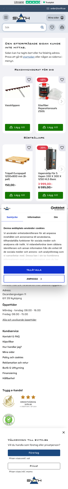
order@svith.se (57, 8)
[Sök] (42, 27)
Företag (34, 453)
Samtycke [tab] (12, 217)
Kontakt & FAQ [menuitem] (11, 336)
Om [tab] (56, 217)
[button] (6, 17)
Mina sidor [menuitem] (9, 352)
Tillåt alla (34, 270)
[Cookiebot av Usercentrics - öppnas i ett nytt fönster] (50, 208)
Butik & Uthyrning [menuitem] (13, 368)
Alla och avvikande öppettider (19, 320)
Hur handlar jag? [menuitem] (12, 347)
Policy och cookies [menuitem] (13, 357)
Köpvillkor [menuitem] (8, 342)
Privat (34, 466)
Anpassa (34, 278)
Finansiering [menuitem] (10, 373)
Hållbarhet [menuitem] (9, 378)
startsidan (29, 57)
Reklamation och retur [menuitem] (15, 363)
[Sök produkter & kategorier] (24, 27)
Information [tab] (34, 217)
